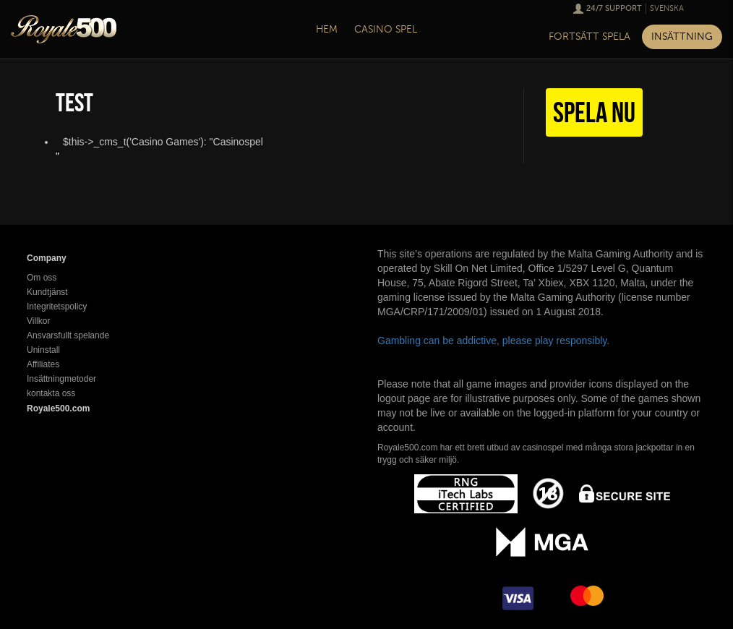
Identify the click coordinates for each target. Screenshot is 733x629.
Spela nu (594, 112)
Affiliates (43, 364)
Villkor (38, 321)
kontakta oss (51, 393)
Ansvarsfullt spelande (68, 335)
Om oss (41, 278)
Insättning (682, 36)
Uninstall (43, 350)
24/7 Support (614, 8)
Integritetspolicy (57, 306)
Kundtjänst (47, 292)
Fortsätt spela (589, 36)
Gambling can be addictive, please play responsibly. (493, 340)
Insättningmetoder (61, 379)
